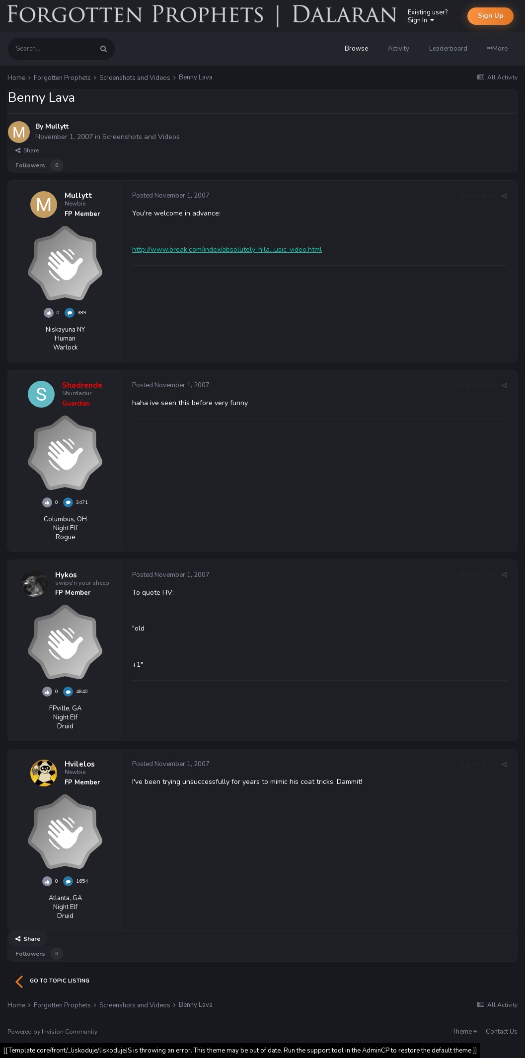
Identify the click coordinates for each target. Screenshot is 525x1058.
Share (27, 150)
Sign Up (490, 15)
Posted (171, 195)
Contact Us (502, 1031)
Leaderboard (448, 48)
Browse (356, 48)
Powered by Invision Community (52, 1032)
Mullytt (57, 126)
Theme (464, 1031)
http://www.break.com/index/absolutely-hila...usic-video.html (227, 249)
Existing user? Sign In (428, 16)
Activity (398, 48)
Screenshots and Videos (141, 136)
